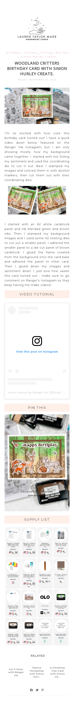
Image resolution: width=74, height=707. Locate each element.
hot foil (61, 52)
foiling (46, 52)
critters (31, 52)
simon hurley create (38, 56)
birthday (14, 52)
